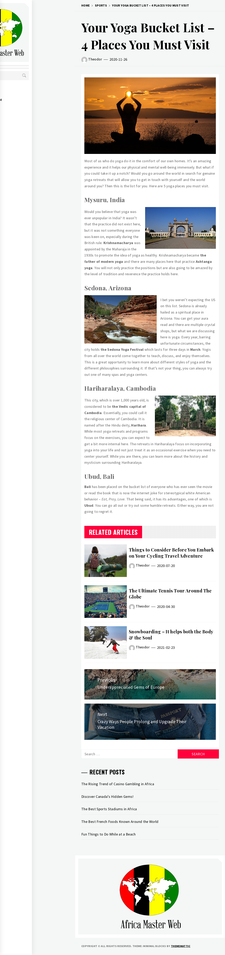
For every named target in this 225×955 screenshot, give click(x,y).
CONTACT (24, 144)
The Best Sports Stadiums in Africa (109, 809)
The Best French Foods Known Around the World (120, 821)
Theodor (95, 59)
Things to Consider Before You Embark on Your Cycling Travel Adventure (171, 553)
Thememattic (180, 946)
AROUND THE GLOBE (31, 100)
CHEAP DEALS (27, 118)
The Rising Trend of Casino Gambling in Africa (117, 784)
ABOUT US (25, 91)
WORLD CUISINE (28, 126)
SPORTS (23, 109)
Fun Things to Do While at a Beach (108, 834)
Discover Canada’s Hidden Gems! (107, 796)
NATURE (23, 135)
